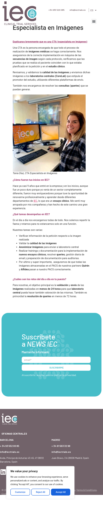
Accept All (61, 492)
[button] (93, 21)
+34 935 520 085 (56, 10)
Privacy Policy (68, 503)
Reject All (40, 492)
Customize (20, 492)
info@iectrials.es (78, 10)
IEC (35, 211)
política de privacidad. (65, 385)
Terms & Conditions (86, 503)
